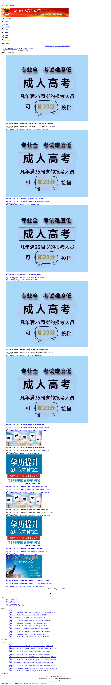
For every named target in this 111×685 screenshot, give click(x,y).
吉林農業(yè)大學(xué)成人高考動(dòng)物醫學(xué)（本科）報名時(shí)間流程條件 (29, 654)
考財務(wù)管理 (30, 453)
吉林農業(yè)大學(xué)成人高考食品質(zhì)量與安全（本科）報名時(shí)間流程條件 (29, 651)
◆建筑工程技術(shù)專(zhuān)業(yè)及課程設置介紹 (65, 46)
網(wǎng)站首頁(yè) (8, 18)
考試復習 (5, 29)
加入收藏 (5, 5)
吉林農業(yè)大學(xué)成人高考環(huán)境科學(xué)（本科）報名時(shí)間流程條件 (27, 349)
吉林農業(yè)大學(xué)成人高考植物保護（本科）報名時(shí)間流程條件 (24, 548)
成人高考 (23, 129)
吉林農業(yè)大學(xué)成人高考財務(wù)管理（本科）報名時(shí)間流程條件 (25, 447)
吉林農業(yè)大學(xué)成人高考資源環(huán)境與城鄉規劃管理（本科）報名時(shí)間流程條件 (32, 648)
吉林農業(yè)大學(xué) (15, 129)
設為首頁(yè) (11, 5)
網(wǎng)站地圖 (4, 673)
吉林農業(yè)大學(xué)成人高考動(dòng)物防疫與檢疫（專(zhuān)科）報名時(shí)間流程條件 (32, 665)
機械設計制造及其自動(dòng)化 (33, 129)
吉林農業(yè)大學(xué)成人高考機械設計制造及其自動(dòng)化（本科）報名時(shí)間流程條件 (29, 123)
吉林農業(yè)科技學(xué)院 (26, 48)
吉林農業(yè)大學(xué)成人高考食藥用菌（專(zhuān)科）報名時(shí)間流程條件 (28, 670)
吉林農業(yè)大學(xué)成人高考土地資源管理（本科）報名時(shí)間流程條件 (25, 424)
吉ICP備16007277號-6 (55, 681)
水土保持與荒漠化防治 (31, 586)
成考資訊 (5, 21)
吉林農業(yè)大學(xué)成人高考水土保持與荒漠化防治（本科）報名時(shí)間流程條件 (27, 580)
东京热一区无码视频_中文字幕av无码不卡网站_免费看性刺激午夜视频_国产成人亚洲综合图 (23, 683)
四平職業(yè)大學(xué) (11, 602)
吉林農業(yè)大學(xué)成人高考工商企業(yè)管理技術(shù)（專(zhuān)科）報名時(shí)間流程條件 (33, 668)
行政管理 (28, 280)
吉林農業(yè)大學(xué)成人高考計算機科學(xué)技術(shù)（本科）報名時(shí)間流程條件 (31, 646)
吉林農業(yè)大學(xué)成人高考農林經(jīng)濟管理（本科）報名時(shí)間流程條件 (26, 486)
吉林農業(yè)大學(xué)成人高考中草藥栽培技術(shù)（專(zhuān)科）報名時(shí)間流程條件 (31, 662)
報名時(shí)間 (44, 129)
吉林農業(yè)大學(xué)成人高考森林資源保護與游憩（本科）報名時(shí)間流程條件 (27, 509)
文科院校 (5, 32)
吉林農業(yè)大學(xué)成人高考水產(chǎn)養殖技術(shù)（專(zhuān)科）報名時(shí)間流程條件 (32, 659)
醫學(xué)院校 (6, 40)
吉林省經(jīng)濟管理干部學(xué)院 (15, 605)
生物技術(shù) (29, 204)
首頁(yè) (11, 48)
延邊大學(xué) (9, 601)
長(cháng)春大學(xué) (11, 599)
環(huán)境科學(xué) (31, 355)
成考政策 (5, 24)
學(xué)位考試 (6, 27)
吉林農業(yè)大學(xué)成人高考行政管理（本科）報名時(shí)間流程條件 (24, 274)
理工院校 (5, 38)
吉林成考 (23, 453)
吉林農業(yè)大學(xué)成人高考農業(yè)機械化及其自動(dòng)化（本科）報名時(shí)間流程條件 (32, 657)
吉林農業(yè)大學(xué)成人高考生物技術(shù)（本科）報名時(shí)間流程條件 (25, 198)
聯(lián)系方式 (6, 43)
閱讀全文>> (56, 126)
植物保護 (28, 554)
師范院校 (5, 35)
